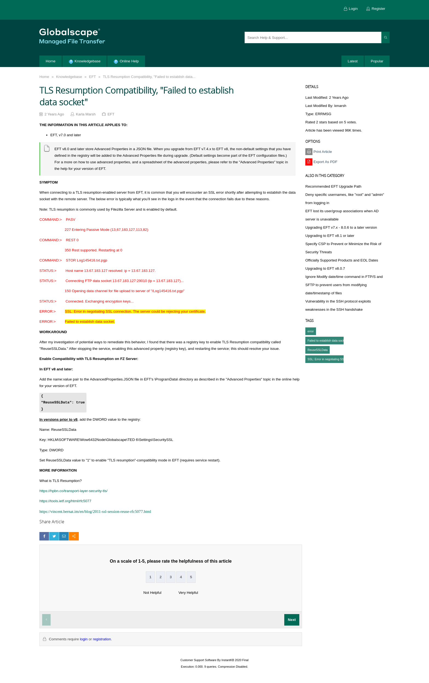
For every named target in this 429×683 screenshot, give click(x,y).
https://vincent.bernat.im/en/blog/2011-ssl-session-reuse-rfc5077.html (95, 511)
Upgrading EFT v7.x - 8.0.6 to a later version (341, 227)
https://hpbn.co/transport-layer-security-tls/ (73, 491)
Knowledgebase (69, 77)
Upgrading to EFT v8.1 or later (329, 236)
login (84, 639)
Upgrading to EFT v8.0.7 (325, 268)
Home (44, 77)
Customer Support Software (199, 660)
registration (102, 639)
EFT (92, 77)
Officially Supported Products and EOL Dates (341, 260)
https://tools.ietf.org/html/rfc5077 (65, 501)
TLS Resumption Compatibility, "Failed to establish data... (149, 77)
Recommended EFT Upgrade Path (333, 186)
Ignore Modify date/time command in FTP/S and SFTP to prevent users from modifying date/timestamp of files (344, 285)
